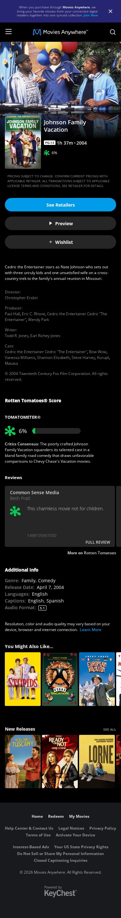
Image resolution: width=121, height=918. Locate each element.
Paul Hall (12, 313)
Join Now (91, 15)
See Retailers (60, 205)
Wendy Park (38, 319)
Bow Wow (97, 351)
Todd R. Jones (16, 335)
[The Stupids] (23, 679)
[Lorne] (97, 762)
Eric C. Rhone (33, 313)
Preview (60, 223)
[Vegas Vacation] (60, 679)
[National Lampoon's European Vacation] (97, 679)
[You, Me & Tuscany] (23, 762)
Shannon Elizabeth (53, 357)
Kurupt (103, 357)
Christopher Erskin (21, 297)
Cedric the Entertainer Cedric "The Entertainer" (46, 351)
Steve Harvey (83, 357)
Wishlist (60, 242)
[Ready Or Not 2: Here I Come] (60, 762)
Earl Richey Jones (45, 335)
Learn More (90, 629)
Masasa (11, 363)
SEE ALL (109, 729)
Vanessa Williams (20, 357)
